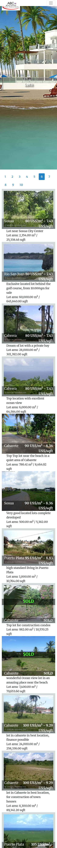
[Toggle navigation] (51, 3)
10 (21, 185)
